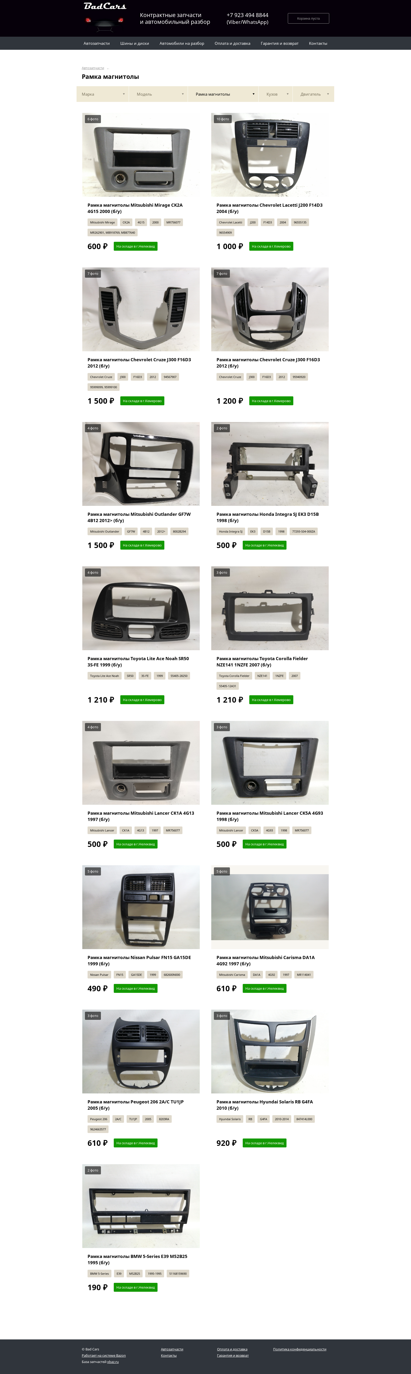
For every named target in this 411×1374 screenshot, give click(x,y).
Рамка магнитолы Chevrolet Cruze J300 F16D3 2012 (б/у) (139, 363)
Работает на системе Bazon (104, 1355)
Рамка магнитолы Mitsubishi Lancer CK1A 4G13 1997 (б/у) (141, 816)
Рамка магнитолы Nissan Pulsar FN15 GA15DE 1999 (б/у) (139, 960)
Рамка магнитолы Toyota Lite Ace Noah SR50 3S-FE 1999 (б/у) (138, 661)
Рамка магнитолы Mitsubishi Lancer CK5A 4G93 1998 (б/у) (270, 816)
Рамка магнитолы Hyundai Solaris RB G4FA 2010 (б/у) (265, 1105)
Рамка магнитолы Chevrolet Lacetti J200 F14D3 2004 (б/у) (270, 208)
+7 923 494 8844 (247, 18)
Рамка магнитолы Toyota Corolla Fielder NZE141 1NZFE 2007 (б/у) (262, 661)
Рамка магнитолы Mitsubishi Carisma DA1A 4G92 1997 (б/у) (266, 960)
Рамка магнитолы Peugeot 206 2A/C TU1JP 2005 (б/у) (136, 1105)
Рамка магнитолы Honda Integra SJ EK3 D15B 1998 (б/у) (268, 517)
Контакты (169, 1355)
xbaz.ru (113, 1361)
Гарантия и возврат (233, 1355)
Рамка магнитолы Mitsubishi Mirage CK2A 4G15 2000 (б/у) (135, 208)
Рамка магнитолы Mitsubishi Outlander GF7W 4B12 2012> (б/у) (139, 517)
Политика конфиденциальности (299, 1349)
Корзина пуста (308, 18)
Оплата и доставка (232, 1349)
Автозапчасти (93, 68)
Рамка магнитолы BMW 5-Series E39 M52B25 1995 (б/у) (137, 1259)
